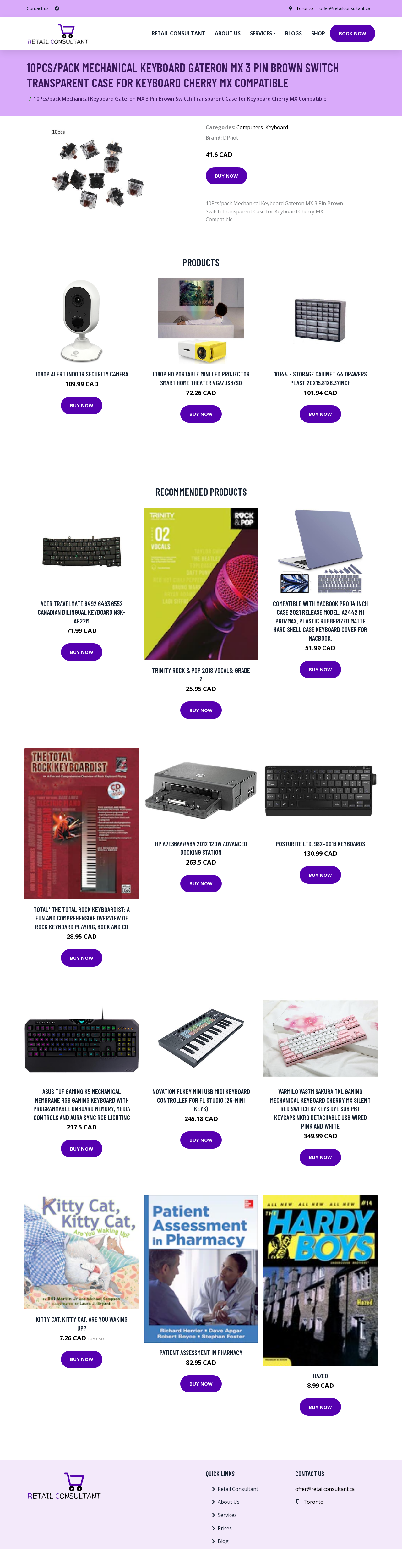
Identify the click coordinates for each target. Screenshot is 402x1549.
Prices (225, 1528)
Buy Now (226, 176)
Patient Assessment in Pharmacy (201, 1352)
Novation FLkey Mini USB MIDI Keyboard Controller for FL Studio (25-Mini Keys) (201, 1099)
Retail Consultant (178, 33)
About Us (229, 1501)
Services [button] (261, 33)
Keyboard (276, 127)
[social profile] (57, 8)
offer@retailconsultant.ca (344, 8)
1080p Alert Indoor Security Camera (81, 374)
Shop (318, 33)
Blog (223, 1541)
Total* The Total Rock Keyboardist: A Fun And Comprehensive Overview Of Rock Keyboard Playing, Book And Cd (82, 918)
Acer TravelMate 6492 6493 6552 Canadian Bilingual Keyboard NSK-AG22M (82, 612)
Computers (249, 127)
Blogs (293, 33)
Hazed (320, 1376)
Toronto (304, 8)
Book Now (352, 33)
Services (227, 1515)
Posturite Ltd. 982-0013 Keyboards (320, 844)
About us (228, 33)
